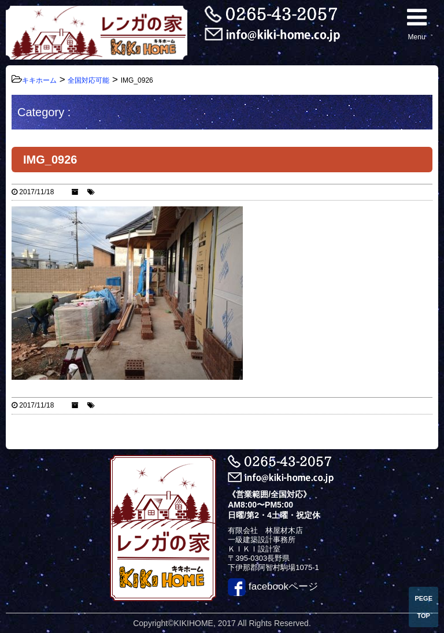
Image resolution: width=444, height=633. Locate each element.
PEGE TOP (423, 607)
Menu (417, 23)
